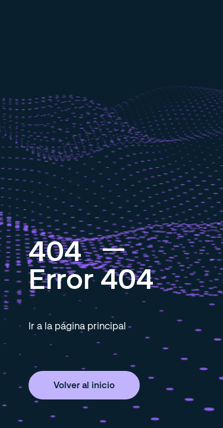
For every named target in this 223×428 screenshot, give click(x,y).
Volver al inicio (84, 384)
